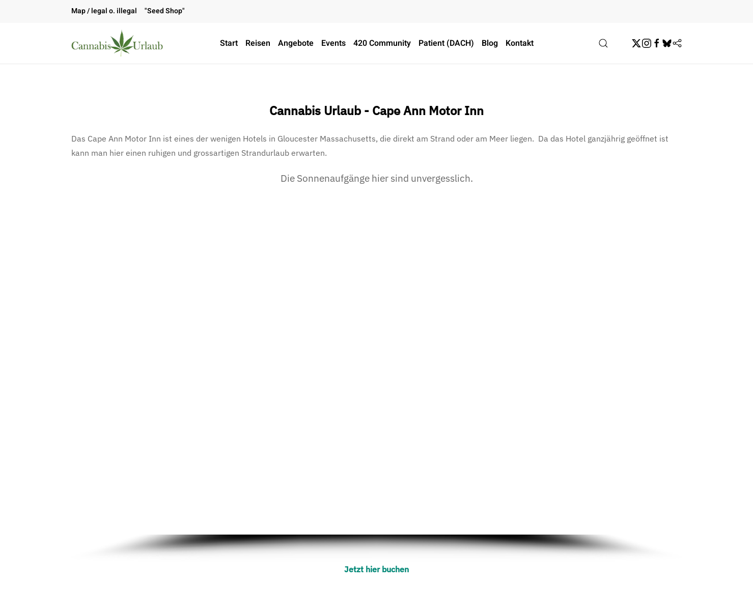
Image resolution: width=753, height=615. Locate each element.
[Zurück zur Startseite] (117, 43)
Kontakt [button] (520, 43)
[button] (603, 43)
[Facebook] (657, 43)
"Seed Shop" (165, 11)
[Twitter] (636, 43)
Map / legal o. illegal (104, 11)
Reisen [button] (257, 43)
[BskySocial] (667, 43)
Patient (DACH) (446, 43)
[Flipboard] (677, 43)
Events (333, 43)
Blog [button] (490, 43)
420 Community (382, 43)
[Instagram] (647, 43)
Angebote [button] (296, 43)
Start (229, 43)
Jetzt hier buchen (376, 569)
